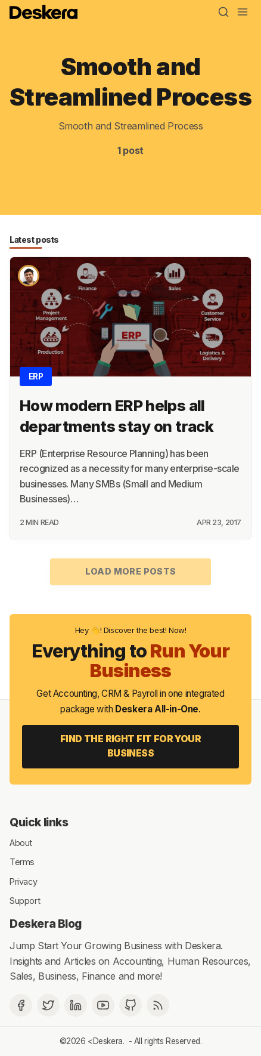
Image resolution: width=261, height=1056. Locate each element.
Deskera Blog (46, 923)
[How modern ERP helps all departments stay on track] (130, 316)
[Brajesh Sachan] (29, 276)
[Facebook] (21, 1005)
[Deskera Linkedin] (75, 1005)
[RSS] (158, 1005)
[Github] (130, 1005)
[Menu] (242, 12)
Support (25, 901)
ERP (36, 376)
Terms (22, 862)
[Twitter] (48, 1005)
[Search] (223, 12)
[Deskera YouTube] (103, 1005)
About (21, 842)
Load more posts (130, 571)
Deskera (108, 1041)
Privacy (23, 881)
